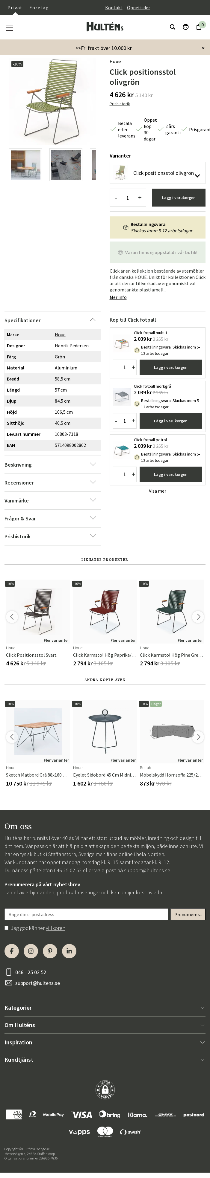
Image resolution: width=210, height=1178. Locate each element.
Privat (14, 7)
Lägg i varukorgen (179, 197)
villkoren (55, 928)
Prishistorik (120, 103)
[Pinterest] (50, 951)
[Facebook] (11, 951)
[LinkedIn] (69, 951)
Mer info (118, 297)
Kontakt (114, 7)
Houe (115, 61)
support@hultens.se (147, 870)
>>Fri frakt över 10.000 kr (103, 48)
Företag (39, 7)
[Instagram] (31, 951)
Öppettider (138, 7)
